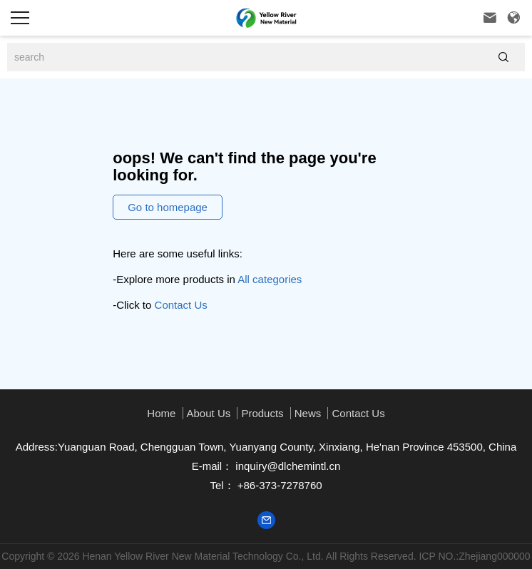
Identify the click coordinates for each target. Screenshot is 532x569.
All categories (269, 279)
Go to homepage (168, 207)
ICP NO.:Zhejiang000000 (474, 556)
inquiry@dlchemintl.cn (286, 466)
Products (262, 413)
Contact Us (181, 305)
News (308, 413)
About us (209, 413)
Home (161, 413)
